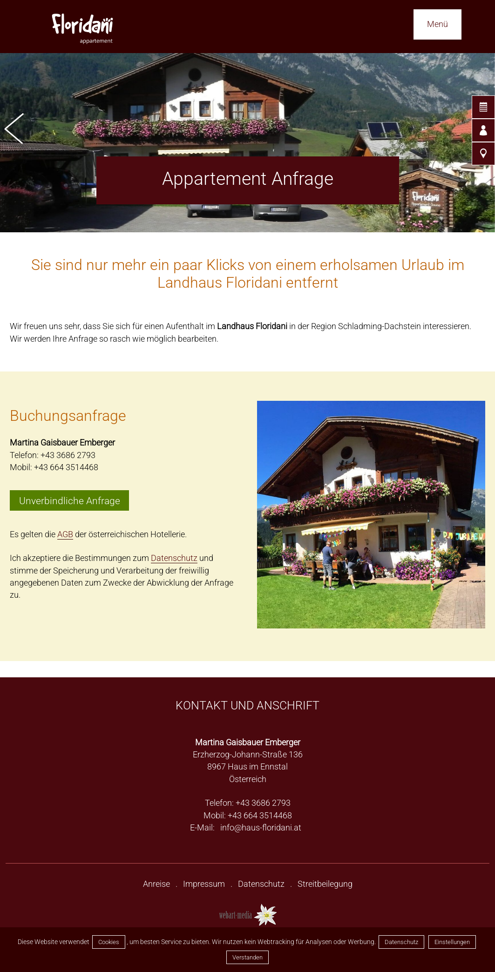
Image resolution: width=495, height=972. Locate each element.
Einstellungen (452, 941)
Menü (437, 24)
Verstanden (247, 957)
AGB (65, 534)
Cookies (108, 941)
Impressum (204, 884)
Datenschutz (401, 941)
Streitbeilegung (325, 884)
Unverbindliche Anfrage (69, 500)
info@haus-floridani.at (260, 827)
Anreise (156, 884)
